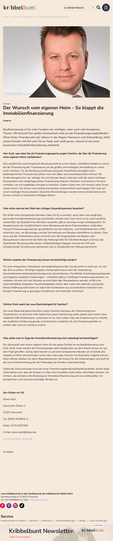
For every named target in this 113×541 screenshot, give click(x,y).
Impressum (33, 520)
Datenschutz (47, 520)
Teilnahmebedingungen (65, 520)
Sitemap (82, 520)
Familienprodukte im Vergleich (13, 520)
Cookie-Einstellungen (98, 520)
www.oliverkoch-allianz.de (17, 439)
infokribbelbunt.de (38, 499)
